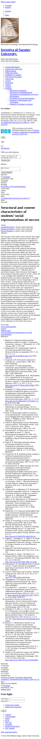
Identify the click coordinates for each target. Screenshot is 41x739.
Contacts (8, 87)
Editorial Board (10, 71)
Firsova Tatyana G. (7, 232)
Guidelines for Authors (13, 75)
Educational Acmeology (18, 90)
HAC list (8, 724)
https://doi (12, 577)
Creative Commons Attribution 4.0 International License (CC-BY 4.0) (25, 132)
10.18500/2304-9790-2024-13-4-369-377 (15, 123)
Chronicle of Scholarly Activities (21, 104)
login (7, 15)
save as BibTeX (7, 174)
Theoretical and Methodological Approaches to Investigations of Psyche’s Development (24, 94)
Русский (8, 5)
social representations (8, 328)
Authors (8, 85)
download (6, 178)
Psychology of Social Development (22, 98)
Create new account (12, 706)
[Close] (2, 146)
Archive (8, 81)
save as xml (5, 161)
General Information (12, 67)
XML (3, 137)
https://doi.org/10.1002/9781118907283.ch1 (20, 538)
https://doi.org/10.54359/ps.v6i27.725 (18, 357)
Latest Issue (9, 79)
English (8, 7)
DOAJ (7, 720)
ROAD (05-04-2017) (12, 728)
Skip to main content (8, 2)
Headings (8, 88)
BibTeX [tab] (7, 148)
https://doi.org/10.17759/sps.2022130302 (19, 387)
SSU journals (10, 730)
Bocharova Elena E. (8, 230)
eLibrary (8, 716)
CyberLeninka (10, 718)
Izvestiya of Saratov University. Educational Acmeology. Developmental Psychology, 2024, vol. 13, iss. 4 (20, 681)
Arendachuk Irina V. (8, 228)
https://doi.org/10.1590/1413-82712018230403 (21, 661)
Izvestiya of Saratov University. (15, 52)
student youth (5, 332)
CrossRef (8, 726)
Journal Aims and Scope (13, 69)
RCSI (7, 722)
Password (5, 702)
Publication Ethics (11, 73)
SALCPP (4, 124)
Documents (9, 83)
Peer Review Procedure (13, 77)
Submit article (6, 691)
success (3, 330)
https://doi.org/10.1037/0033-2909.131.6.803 (21, 563)
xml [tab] (2, 148)
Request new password (13, 708)
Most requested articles (9, 733)
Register (8, 11)
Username (5, 700)
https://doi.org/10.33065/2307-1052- (20, 597)
